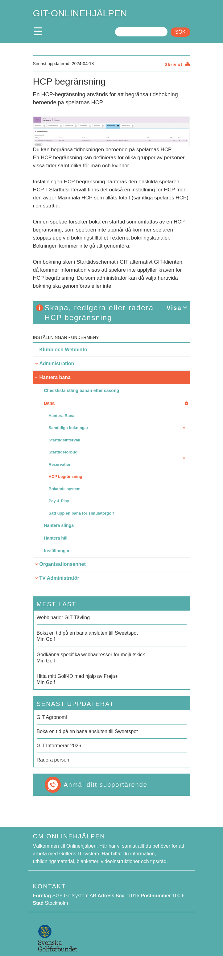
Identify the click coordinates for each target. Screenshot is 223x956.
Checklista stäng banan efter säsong (81, 390)
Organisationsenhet (62, 564)
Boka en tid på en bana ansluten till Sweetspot (87, 731)
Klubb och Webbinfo (63, 349)
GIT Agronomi (52, 717)
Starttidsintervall (65, 440)
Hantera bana (55, 377)
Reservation (60, 464)
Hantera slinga (59, 525)
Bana (49, 403)
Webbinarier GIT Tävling (63, 617)
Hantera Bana (62, 415)
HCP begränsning (65, 476)
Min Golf (112, 635)
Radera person (53, 759)
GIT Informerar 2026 (59, 745)
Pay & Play (59, 501)
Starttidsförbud (63, 452)
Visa (174, 307)
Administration (56, 363)
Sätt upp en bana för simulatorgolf (81, 513)
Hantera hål (56, 538)
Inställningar (50, 337)
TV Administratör (59, 578)
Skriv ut (173, 64)
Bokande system (65, 488)
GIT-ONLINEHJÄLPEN (80, 13)
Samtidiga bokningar (69, 427)
